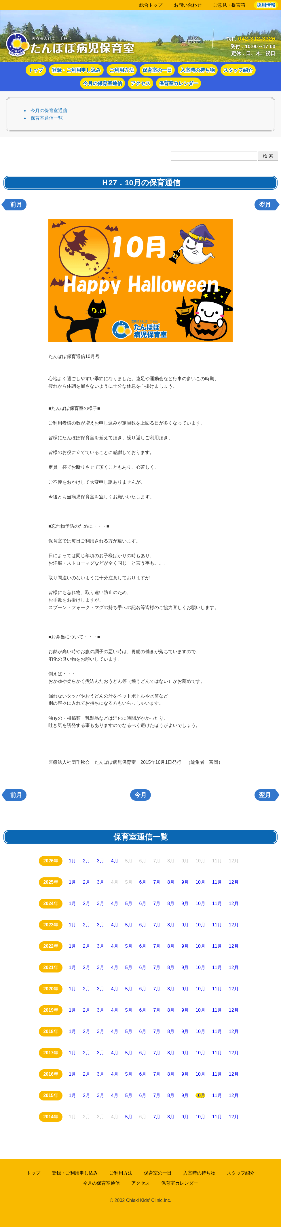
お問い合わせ (188, 5)
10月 (200, 882)
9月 (185, 882)
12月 (234, 882)
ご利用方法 (121, 70)
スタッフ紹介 (238, 70)
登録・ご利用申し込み (76, 70)
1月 (72, 860)
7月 (156, 882)
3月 (100, 860)
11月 (217, 882)
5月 (128, 903)
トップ (36, 70)
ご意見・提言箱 (229, 5)
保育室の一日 (157, 70)
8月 (170, 882)
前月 (16, 204)
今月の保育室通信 (102, 83)
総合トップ (150, 5)
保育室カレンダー (178, 83)
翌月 (265, 204)
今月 (140, 794)
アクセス (140, 83)
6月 (143, 882)
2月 (86, 860)
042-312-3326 (257, 38)
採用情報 (266, 5)
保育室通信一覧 (47, 118)
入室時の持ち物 (198, 70)
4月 (114, 860)
